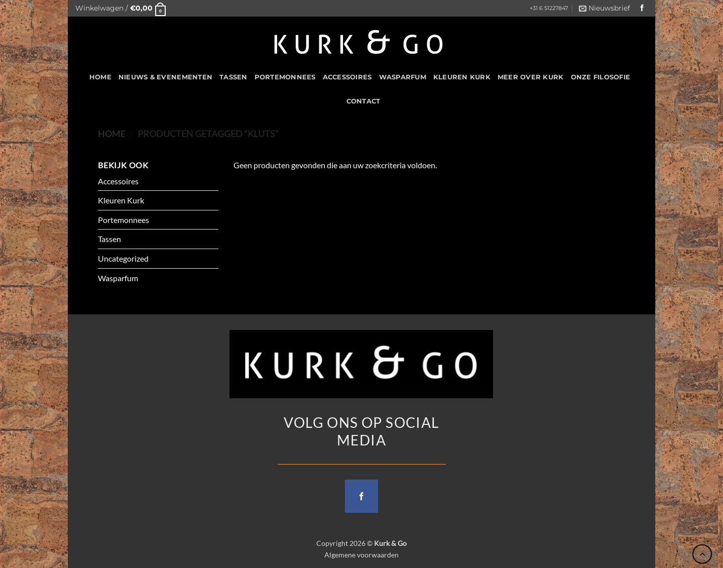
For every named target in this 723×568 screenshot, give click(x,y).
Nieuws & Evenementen (165, 77)
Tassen (233, 77)
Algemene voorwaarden (361, 554)
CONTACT (363, 101)
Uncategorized (123, 258)
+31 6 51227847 (549, 8)
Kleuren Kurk (462, 77)
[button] (120, 8)
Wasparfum (402, 77)
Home (112, 133)
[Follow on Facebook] (642, 8)
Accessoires (347, 77)
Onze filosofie (601, 77)
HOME (100, 77)
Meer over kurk (531, 77)
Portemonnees (285, 77)
